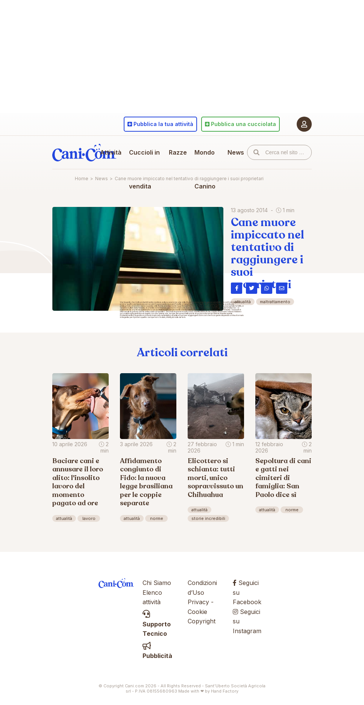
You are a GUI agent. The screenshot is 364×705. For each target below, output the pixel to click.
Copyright (201, 621)
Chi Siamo (157, 582)
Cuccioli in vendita (144, 169)
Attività (110, 152)
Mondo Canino (204, 169)
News (236, 152)
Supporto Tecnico (157, 624)
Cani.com (84, 152)
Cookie (197, 611)
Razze (178, 152)
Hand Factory (224, 691)
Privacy (198, 602)
